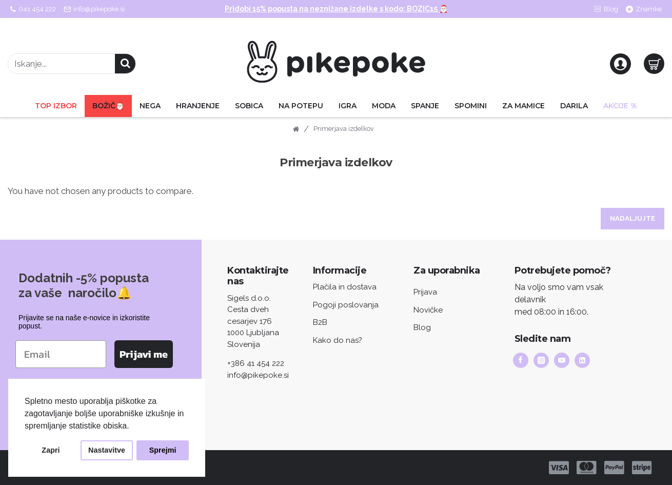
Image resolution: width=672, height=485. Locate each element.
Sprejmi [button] (162, 450)
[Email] (60, 353)
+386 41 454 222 (255, 363)
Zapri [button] (51, 450)
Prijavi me (144, 353)
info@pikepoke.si (258, 375)
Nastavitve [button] (106, 450)
